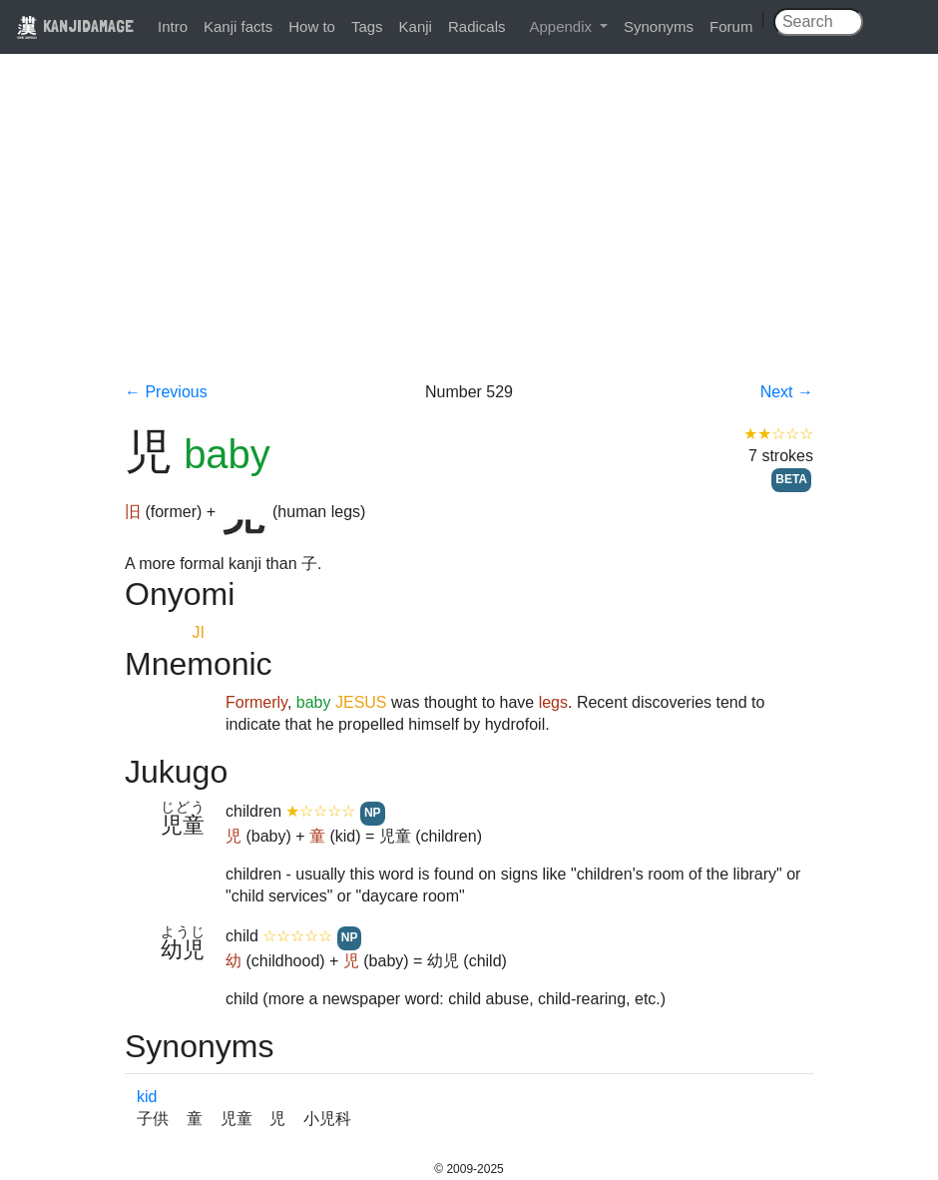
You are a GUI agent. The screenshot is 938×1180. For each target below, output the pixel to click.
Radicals (477, 26)
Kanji (415, 26)
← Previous (166, 391)
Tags (367, 26)
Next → (786, 391)
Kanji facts (238, 26)
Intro (173, 26)
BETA (791, 479)
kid (147, 1096)
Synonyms (659, 26)
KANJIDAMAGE (75, 25)
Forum (730, 26)
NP (372, 813)
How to (311, 26)
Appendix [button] (562, 26)
